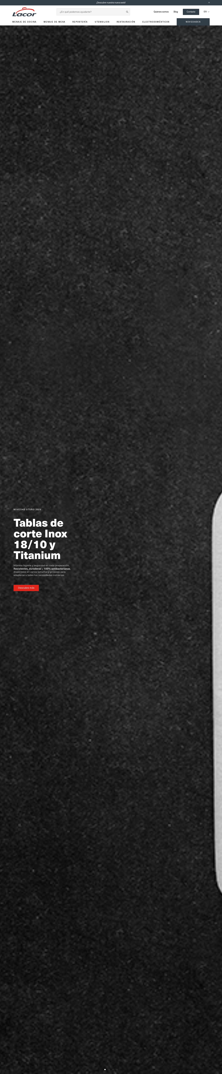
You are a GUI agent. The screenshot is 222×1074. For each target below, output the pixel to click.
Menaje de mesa (54, 22)
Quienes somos (161, 11)
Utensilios (102, 22)
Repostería (80, 22)
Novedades (193, 22)
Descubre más (26, 587)
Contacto (191, 11)
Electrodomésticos (156, 22)
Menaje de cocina (24, 22)
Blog (176, 11)
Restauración (126, 22)
